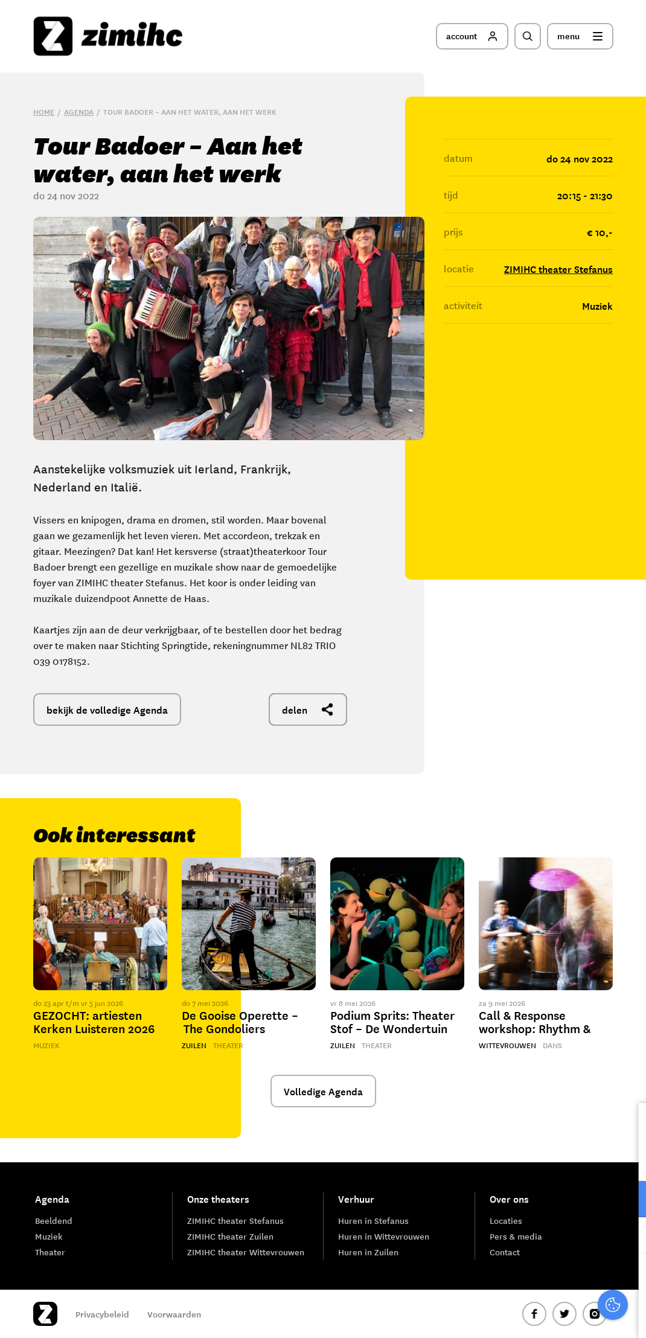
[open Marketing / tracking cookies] (626, 1236)
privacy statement (586, 1160)
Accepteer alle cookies (543, 1280)
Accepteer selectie (543, 1315)
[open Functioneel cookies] (626, 1200)
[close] (627, 1125)
